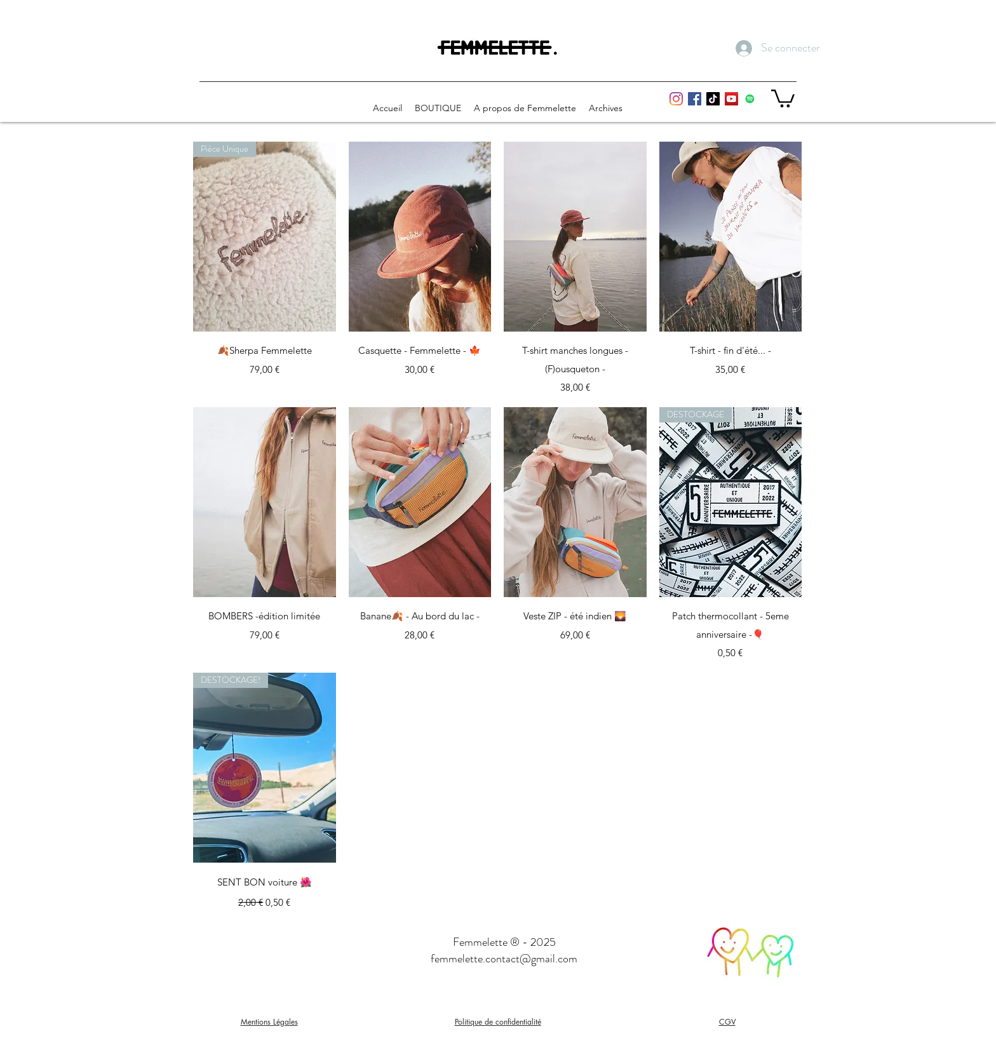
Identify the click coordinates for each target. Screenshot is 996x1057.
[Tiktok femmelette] (713, 98)
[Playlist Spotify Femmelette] (750, 98)
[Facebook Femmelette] (694, 98)
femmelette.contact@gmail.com (504, 958)
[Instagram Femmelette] (676, 98)
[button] (783, 97)
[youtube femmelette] (731, 98)
